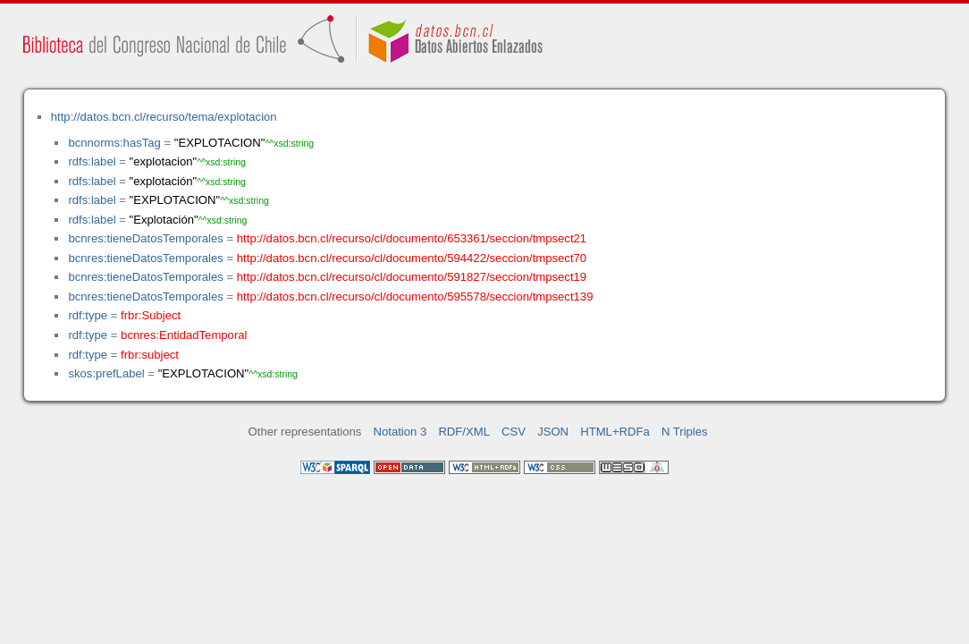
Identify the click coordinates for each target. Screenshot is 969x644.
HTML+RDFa (615, 431)
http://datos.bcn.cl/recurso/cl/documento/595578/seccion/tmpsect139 (415, 296)
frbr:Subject (151, 315)
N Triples (684, 431)
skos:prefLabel (106, 373)
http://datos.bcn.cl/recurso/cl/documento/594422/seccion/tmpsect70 (411, 258)
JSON (553, 431)
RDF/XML (464, 431)
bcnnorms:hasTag (114, 142)
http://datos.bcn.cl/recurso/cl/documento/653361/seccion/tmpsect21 (411, 238)
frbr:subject (150, 354)
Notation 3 (400, 431)
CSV (513, 431)
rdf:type (87, 315)
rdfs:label (91, 161)
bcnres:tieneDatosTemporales (145, 238)
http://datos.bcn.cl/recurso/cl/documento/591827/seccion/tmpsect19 (411, 277)
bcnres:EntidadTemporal (184, 335)
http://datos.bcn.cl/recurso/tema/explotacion (164, 116)
